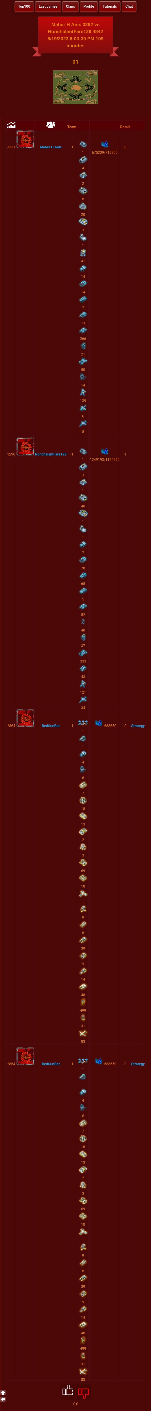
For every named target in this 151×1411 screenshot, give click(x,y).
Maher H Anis (51, 147)
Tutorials (110, 6)
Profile (89, 6)
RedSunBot (51, 726)
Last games (48, 6)
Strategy (138, 726)
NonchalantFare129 (51, 454)
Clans (70, 6)
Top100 (24, 6)
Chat (129, 6)
